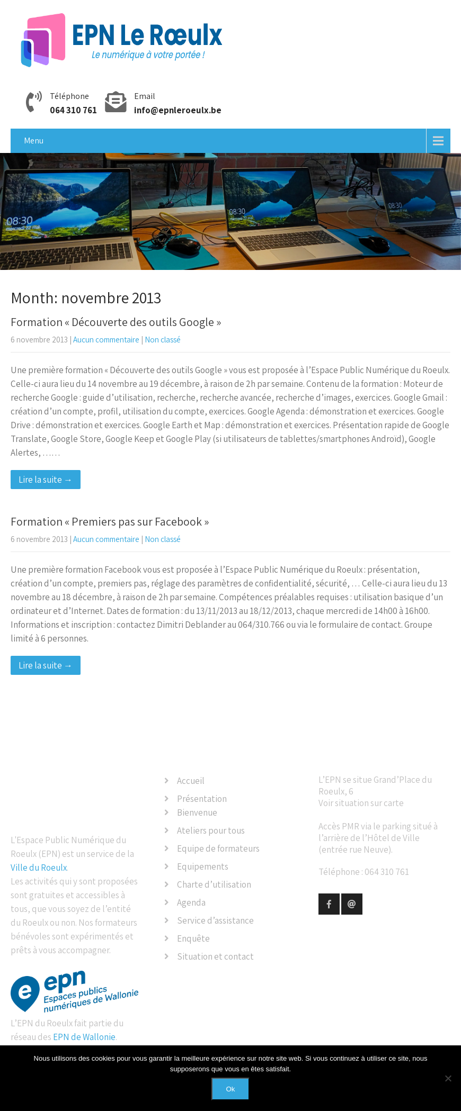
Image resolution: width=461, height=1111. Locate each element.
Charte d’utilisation (214, 884)
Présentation (202, 799)
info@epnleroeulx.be (177, 110)
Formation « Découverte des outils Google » (116, 321)
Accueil (191, 781)
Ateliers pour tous (211, 830)
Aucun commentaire (106, 340)
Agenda (191, 902)
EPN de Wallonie (84, 1037)
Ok (230, 1089)
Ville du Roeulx (39, 867)
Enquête (193, 938)
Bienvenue (197, 812)
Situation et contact (215, 956)
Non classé (163, 340)
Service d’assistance (215, 920)
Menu (33, 140)
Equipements (202, 866)
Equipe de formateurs (218, 848)
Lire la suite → (46, 479)
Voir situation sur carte (361, 803)
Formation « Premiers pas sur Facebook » (110, 521)
